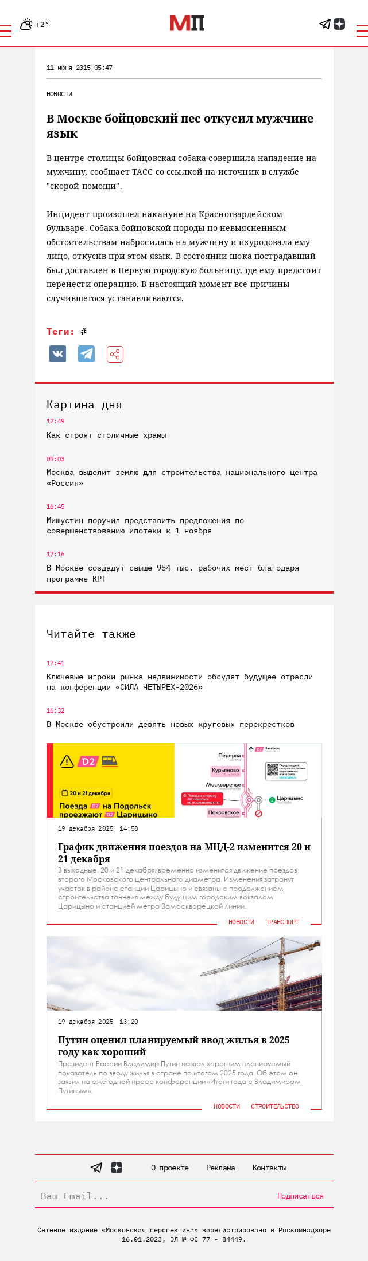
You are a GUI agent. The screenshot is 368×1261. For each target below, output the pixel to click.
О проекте (170, 1167)
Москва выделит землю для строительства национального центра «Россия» (182, 477)
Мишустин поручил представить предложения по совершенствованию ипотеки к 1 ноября (145, 525)
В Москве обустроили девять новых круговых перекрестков (171, 724)
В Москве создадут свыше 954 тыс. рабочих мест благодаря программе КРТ (173, 573)
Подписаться (300, 1196)
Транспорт (282, 921)
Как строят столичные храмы (106, 435)
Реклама (220, 1167)
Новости (59, 93)
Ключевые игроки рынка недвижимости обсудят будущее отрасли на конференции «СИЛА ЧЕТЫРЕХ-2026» (180, 681)
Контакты (269, 1167)
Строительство (275, 1106)
